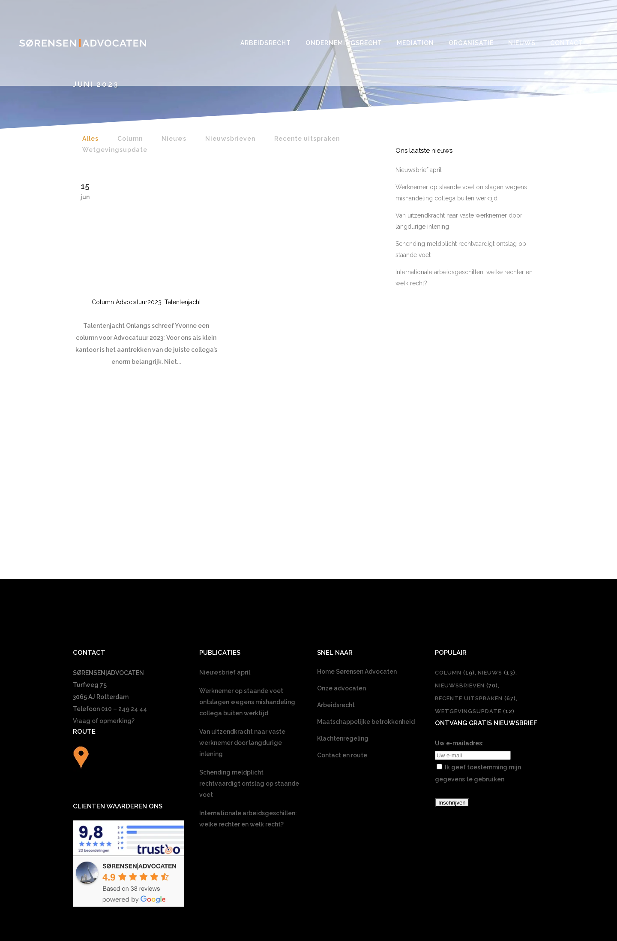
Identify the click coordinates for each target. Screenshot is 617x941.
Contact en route (342, 618)
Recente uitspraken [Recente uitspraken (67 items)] (475, 561)
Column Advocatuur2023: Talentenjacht (146, 302)
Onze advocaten (341, 551)
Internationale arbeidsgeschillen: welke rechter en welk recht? (248, 682)
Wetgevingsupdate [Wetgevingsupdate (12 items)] (475, 574)
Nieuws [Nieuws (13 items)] (496, 536)
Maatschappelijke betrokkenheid (366, 584)
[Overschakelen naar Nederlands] (308, 813)
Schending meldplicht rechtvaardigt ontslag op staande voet (249, 646)
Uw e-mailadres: (459, 606)
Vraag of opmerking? (104, 584)
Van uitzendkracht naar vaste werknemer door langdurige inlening (242, 605)
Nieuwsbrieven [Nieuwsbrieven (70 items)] (466, 548)
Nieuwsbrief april (418, 169)
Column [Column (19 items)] (455, 536)
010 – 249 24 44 (124, 572)
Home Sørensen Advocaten (357, 534)
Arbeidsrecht (336, 568)
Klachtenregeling (342, 601)
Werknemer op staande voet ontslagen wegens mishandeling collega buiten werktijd (247, 565)
